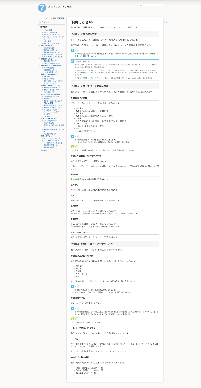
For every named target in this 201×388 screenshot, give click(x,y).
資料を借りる (48, 76)
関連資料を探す (49, 68)
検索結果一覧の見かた (51, 61)
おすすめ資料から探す (51, 72)
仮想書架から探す (50, 70)
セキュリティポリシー (51, 35)
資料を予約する (49, 79)
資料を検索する (46, 46)
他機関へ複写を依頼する (52, 90)
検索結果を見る (46, 59)
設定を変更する (46, 136)
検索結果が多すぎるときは (53, 57)
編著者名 (79, 179)
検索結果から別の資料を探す (51, 65)
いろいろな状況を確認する (50, 94)
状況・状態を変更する (49, 118)
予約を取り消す (49, 123)
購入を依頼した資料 (50, 110)
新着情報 (47, 99)
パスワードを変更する (51, 140)
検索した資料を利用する (49, 74)
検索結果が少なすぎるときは (54, 54)
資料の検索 (47, 41)
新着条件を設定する (50, 147)
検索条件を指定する (50, 50)
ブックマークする (50, 83)
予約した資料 (48, 103)
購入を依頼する (49, 92)
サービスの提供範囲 (50, 32)
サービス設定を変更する (52, 138)
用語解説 (44, 151)
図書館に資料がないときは (50, 85)
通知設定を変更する (50, 145)
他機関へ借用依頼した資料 (53, 105)
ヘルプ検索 (162, 5)
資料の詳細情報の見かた (52, 63)
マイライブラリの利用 (51, 43)
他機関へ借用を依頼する (52, 88)
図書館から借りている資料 (53, 101)
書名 (72, 179)
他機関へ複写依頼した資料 (53, 107)
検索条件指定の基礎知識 (52, 52)
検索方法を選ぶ (49, 48)
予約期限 (84, 78)
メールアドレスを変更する (53, 143)
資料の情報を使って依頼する (54, 81)
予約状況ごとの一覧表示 (111, 150)
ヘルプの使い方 (43, 22)
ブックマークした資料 (51, 112)
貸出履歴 (47, 114)
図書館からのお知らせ (51, 96)
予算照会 (47, 116)
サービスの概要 (46, 30)
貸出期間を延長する (50, 121)
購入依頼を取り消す (50, 134)
